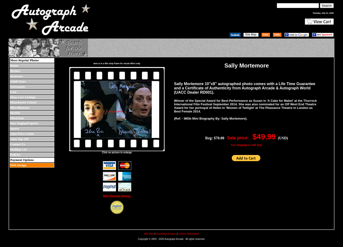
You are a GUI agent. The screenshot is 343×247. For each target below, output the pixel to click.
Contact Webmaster (188, 233)
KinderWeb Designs (165, 233)
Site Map (148, 233)
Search (327, 5)
